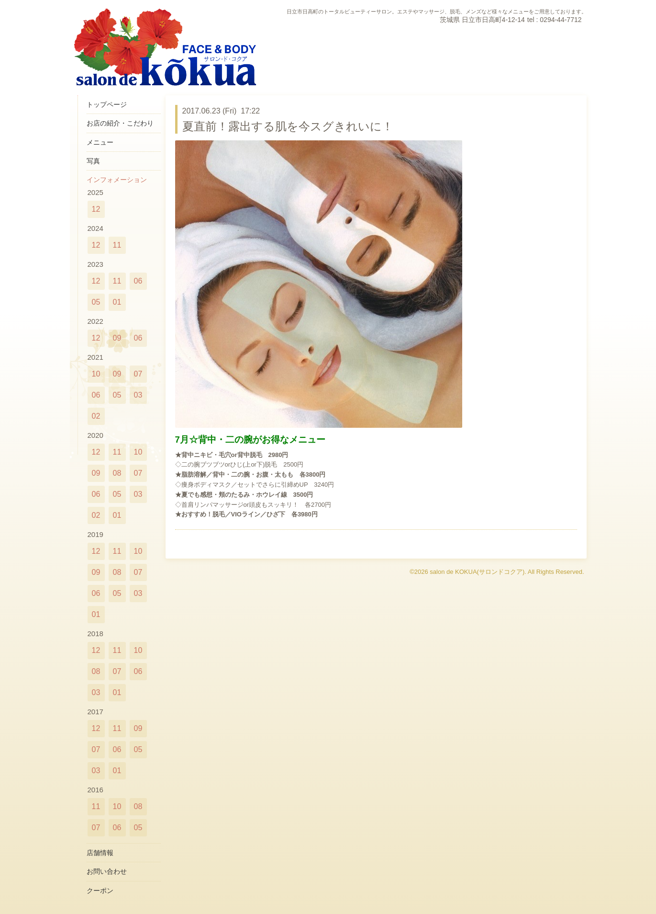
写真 (93, 161)
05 (96, 302)
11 (117, 245)
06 (138, 281)
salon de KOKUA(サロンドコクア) (477, 571)
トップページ (107, 104)
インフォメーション (117, 179)
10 (96, 374)
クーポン (100, 890)
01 (117, 302)
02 (96, 416)
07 (138, 374)
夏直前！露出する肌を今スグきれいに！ (287, 126)
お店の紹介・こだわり (120, 123)
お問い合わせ (107, 871)
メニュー (100, 142)
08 (117, 473)
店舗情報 (100, 853)
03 (138, 395)
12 (96, 209)
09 (117, 338)
